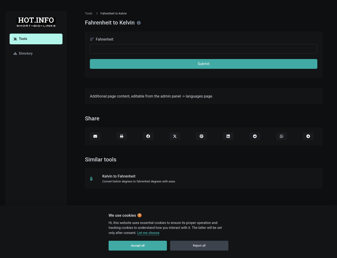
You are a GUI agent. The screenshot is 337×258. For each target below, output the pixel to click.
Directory (23, 54)
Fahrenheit (102, 39)
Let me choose (148, 233)
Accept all (138, 245)
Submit (203, 64)
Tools (20, 39)
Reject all (199, 245)
